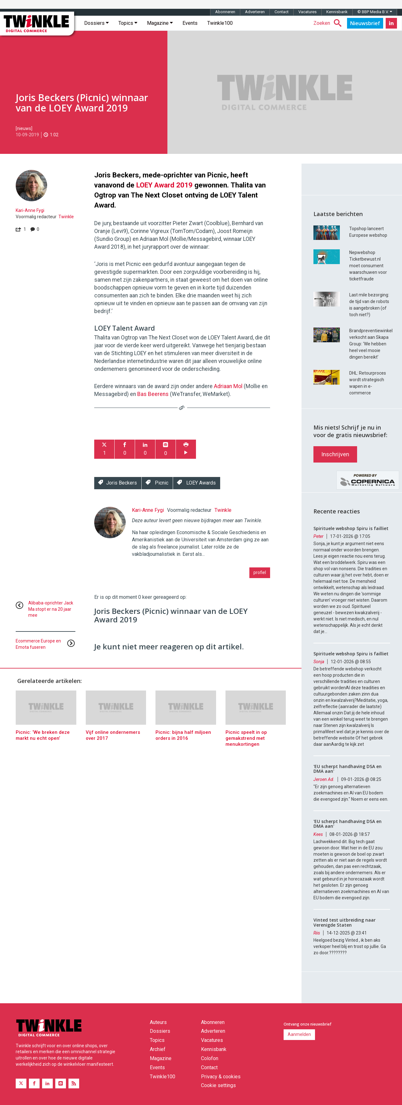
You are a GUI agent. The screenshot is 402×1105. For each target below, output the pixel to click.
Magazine (160, 23)
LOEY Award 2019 (164, 185)
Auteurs (158, 1022)
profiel (259, 572)
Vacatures (307, 11)
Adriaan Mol (228, 386)
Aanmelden (299, 1034)
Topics (127, 23)
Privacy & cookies (221, 1077)
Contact (281, 11)
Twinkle (66, 216)
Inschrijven (335, 454)
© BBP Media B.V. (374, 11)
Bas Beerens (153, 394)
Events (190, 23)
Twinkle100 (220, 23)
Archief (158, 1049)
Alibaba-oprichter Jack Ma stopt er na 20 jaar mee (50, 609)
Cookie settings (218, 1085)
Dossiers (96, 23)
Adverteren (255, 11)
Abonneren (225, 11)
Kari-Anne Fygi (30, 210)
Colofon (209, 1058)
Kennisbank (337, 11)
